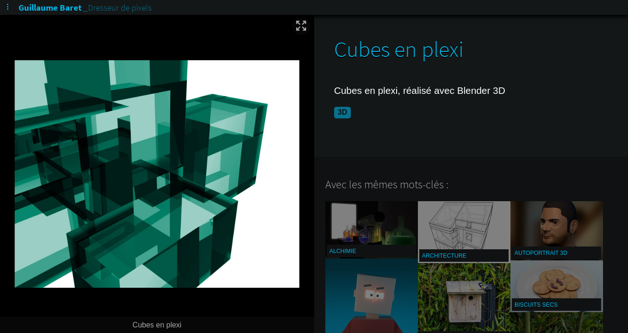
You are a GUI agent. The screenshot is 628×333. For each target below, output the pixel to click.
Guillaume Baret (50, 7)
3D (342, 112)
